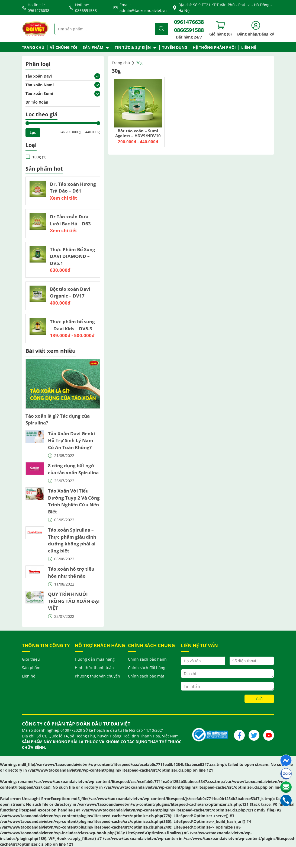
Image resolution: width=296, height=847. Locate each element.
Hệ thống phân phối (214, 47)
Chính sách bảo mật (146, 676)
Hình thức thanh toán (94, 667)
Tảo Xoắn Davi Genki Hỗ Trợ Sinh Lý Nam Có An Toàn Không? (71, 440)
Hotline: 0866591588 (83, 7)
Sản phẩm (93, 47)
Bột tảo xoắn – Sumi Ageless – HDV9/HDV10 (138, 133)
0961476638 (189, 21)
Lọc (33, 132)
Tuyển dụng (174, 47)
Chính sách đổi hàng (146, 667)
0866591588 (189, 30)
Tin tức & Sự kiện (133, 47)
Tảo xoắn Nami (39, 84)
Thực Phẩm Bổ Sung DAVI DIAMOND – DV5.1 (72, 256)
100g (36, 156)
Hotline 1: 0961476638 (35, 7)
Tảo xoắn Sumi (39, 93)
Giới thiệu (31, 659)
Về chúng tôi (63, 47)
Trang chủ (33, 47)
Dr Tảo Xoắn (36, 102)
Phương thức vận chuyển (97, 676)
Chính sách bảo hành (147, 659)
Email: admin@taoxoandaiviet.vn (140, 7)
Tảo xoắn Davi (38, 76)
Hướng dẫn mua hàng (95, 659)
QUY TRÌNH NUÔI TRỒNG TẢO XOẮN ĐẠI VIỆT (74, 601)
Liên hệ (248, 47)
